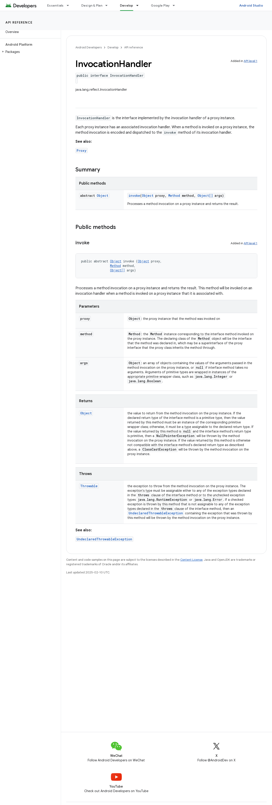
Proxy (82, 150)
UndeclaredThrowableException (156, 513)
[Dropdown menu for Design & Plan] (108, 5)
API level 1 (250, 61)
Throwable (89, 486)
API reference (19, 22)
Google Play (160, 5)
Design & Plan (91, 5)
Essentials (55, 5)
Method (174, 195)
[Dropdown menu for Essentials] (70, 5)
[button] (29, 51)
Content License (191, 560)
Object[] (205, 195)
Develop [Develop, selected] (126, 5)
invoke (134, 195)
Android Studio (251, 5)
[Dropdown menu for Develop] (139, 5)
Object (102, 195)
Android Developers (88, 47)
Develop (113, 47)
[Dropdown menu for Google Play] (176, 5)
